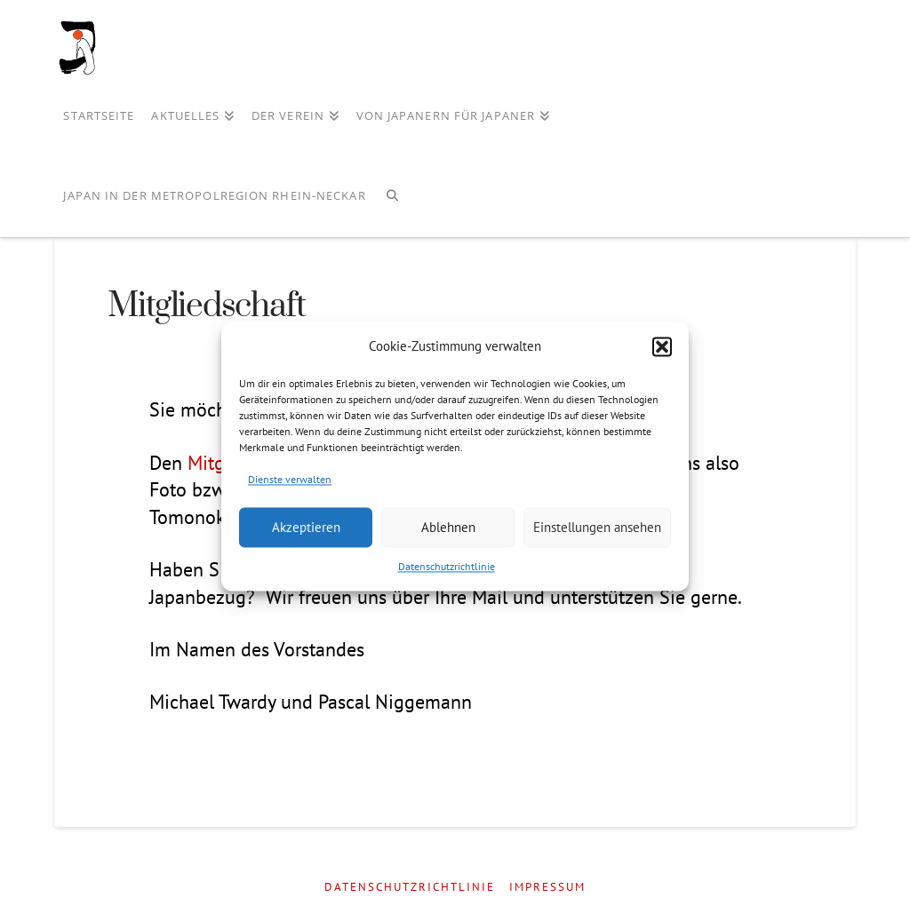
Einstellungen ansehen (597, 527)
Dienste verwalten (289, 479)
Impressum (547, 887)
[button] (662, 346)
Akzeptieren (306, 527)
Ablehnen (448, 527)
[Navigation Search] (392, 197)
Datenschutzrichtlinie (446, 567)
